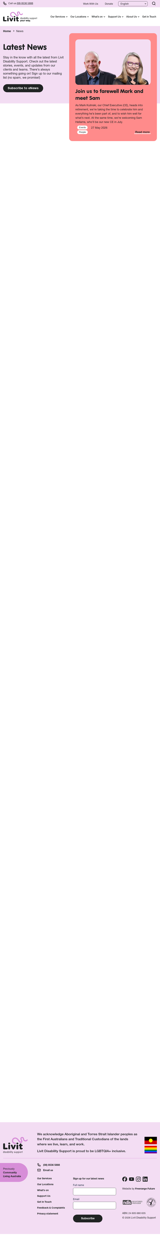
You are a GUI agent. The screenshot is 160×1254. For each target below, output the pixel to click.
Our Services (44, 1178)
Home (7, 31)
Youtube (131, 1179)
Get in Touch (149, 16)
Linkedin (145, 1179)
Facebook (124, 1179)
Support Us (43, 1195)
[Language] (132, 3)
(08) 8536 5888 (25, 3)
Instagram (138, 1179)
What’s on (43, 1190)
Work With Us (90, 3)
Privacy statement (47, 1213)
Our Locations (45, 1184)
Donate (109, 3)
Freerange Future (145, 1188)
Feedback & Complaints (51, 1207)
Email (76, 1199)
